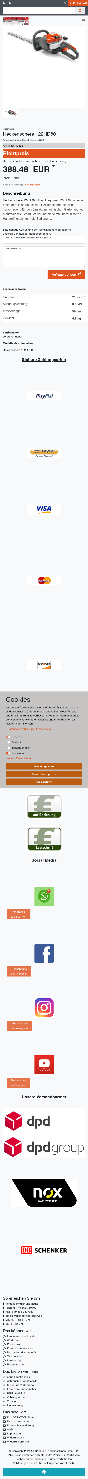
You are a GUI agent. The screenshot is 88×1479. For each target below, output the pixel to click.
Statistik (16, 742)
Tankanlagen (15, 1356)
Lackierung (14, 1360)
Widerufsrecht (15, 1437)
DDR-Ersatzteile (16, 1392)
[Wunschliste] (65, 3)
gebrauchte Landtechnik (22, 1380)
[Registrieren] (10, 3)
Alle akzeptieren (44, 766)
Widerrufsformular (18, 1441)
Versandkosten (32, 184)
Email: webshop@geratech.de (23, 1315)
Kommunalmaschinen (20, 1348)
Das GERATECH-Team (20, 1417)
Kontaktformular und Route (21, 1303)
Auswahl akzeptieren (44, 773)
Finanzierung (15, 1405)
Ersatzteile (13, 1344)
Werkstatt (13, 1340)
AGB (10, 1429)
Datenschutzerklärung (20, 1425)
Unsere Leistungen (18, 1421)
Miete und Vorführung (20, 1384)
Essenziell (18, 736)
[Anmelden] (4, 3)
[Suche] (80, 10)
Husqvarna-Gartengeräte (22, 1352)
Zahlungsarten (16, 1397)
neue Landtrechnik (18, 1376)
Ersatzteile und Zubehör (21, 1388)
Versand (12, 1401)
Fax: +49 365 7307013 (19, 1311)
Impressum (14, 1433)
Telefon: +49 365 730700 (20, 1307)
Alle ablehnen (44, 781)
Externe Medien (21, 747)
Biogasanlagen (16, 1364)
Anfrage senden (66, 274)
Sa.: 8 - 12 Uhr (14, 1323)
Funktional (18, 753)
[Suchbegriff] (39, 10)
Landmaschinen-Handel (21, 1336)
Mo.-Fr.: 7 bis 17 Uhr (17, 1319)
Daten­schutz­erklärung (20, 728)
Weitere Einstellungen (19, 758)
